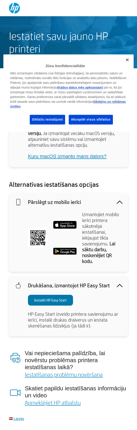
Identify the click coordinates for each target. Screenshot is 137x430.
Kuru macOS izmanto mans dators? (67, 156)
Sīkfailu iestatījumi (47, 119)
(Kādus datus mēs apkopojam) (80, 87)
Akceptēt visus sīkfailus (91, 119)
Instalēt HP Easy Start (50, 300)
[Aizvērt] (127, 60)
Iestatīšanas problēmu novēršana (64, 374)
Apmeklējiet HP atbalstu (53, 402)
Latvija (19, 418)
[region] (68, 93)
